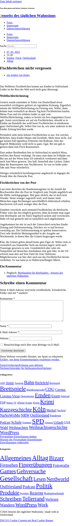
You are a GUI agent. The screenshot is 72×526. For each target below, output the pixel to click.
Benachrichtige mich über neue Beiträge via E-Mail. (32, 348)
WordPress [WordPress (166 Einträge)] (26, 509)
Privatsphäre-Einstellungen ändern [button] (18, 440)
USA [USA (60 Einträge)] (67, 426)
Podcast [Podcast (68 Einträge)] (5, 426)
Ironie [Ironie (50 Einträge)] (28, 406)
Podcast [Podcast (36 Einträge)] (29, 490)
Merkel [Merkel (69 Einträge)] (51, 414)
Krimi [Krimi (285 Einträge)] (47, 406)
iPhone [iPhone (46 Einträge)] (21, 406)
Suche (3, 46)
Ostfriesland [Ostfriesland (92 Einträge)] (39, 419)
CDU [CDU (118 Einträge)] (49, 393)
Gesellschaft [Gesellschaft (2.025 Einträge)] (16, 482)
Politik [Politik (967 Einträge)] (44, 490)
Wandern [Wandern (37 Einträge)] (7, 509)
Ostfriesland (29, 58)
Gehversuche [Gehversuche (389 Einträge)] (31, 475)
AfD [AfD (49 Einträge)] (2, 387)
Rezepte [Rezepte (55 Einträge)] (36, 497)
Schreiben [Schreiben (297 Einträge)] (11, 503)
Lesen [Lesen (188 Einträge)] (40, 483)
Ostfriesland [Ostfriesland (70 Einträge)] (11, 490)
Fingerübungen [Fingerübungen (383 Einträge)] (35, 469)
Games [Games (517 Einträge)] (8, 475)
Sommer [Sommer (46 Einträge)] (26, 426)
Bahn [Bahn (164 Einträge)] (29, 386)
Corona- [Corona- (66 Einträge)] (60, 393)
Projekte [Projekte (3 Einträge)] (24, 497)
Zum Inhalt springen (11, 1)
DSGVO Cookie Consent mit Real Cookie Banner (26, 524)
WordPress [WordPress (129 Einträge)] (9, 436)
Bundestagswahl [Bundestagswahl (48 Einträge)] (36, 393)
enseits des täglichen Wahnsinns (28, 15)
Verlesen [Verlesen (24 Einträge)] (51, 503)
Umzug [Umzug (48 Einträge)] (49, 426)
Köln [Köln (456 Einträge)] (39, 413)
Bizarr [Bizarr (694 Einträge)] (56, 462)
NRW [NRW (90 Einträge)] (25, 419)
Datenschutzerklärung (18, 28)
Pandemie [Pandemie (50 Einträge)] (55, 419)
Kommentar (7, 298)
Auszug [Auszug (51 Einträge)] (19, 387)
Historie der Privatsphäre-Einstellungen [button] (21, 443)
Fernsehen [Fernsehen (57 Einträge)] (9, 469)
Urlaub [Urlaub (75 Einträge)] (58, 426)
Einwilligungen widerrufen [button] (14, 446)
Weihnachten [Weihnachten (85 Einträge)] (18, 431)
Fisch (18, 58)
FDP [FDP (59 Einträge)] (3, 406)
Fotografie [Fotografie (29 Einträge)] (61, 469)
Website (4, 342)
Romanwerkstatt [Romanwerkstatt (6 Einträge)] (54, 497)
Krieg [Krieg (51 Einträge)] (36, 406)
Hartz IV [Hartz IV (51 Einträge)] (11, 406)
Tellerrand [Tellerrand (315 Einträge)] (33, 503)
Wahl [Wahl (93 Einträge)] (4, 431)
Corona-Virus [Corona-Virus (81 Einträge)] (10, 400)
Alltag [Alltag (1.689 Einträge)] (40, 461)
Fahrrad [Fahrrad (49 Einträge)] (65, 400)
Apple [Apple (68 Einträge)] (10, 387)
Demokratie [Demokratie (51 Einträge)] (27, 400)
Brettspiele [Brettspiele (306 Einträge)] (13, 392)
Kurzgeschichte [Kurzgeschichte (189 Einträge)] (16, 414)
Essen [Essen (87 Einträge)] (55, 400)
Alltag (10, 61)
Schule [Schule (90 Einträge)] (16, 426)
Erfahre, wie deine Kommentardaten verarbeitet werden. (30, 363)
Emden (10, 58)
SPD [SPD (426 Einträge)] (38, 425)
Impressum (12, 25)
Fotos (10, 22)
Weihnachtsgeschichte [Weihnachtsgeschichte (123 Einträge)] (48, 431)
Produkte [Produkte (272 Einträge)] (9, 497)
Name (4, 330)
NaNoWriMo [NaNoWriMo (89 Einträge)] (10, 419)
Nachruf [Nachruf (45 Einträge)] (61, 414)
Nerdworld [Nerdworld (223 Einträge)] (57, 483)
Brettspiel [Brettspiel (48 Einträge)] (54, 387)
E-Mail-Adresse (9, 336)
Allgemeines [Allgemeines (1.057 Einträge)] (15, 462)
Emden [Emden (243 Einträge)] (43, 399)
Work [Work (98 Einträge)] (43, 508)
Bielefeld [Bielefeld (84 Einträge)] (42, 387)
